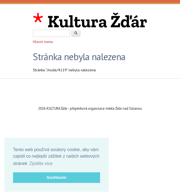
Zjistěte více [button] (40, 163)
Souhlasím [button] (57, 177)
